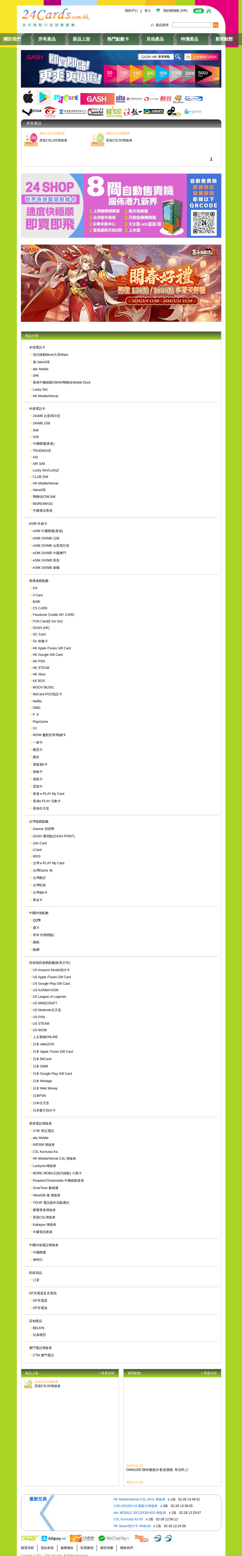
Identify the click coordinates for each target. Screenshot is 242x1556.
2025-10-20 (134, 1481)
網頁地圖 (106, 1544)
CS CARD (40, 605)
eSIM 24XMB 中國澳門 (49, 549)
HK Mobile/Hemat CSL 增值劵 (54, 1155)
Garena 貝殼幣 (43, 825)
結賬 (198, 11)
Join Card (40, 840)
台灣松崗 (39, 882)
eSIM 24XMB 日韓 (46, 535)
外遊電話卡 (37, 405)
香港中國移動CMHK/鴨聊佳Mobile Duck (62, 379)
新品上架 (91, 37)
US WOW (40, 1027)
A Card (38, 592)
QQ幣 (37, 917)
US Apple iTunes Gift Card (52, 973)
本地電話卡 (37, 344)
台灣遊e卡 (40, 889)
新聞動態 (204, 37)
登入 (147, 11)
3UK (36, 433)
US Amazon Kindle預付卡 (51, 966)
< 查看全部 (106, 1369)
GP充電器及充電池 (42, 1290)
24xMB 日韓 (42, 420)
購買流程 (27, 1544)
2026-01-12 (134, 1464)
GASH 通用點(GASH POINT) (54, 833)
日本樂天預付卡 (44, 1107)
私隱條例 (86, 1544)
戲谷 (36, 753)
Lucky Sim (40, 386)
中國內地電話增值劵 (43, 1241)
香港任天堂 (41, 805)
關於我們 (37, 37)
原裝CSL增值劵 (44, 1214)
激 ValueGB (41, 358)
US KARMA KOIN (46, 987)
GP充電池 (40, 1304)
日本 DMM (40, 1063)
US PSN (39, 1013)
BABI (36, 598)
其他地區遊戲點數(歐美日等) (49, 959)
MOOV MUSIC (43, 684)
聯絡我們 (126, 1544)
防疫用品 (35, 1269)
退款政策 (47, 1544)
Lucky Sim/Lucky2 (46, 467)
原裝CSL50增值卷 (47, 1378)
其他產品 (150, 37)
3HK (36, 372)
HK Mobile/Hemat (45, 392)
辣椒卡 (38, 768)
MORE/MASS (43, 500)
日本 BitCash (42, 1055)
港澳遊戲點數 (39, 577)
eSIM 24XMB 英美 (46, 557)
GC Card (39, 631)
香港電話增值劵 (40, 1120)
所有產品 (64, 37)
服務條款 (67, 1544)
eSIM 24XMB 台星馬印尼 (51, 542)
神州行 (38, 1256)
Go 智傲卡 (40, 638)
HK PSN (39, 658)
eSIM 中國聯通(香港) (48, 527)
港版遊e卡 (40, 761)
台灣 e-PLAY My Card (48, 860)
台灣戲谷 (39, 874)
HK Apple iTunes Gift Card (52, 645)
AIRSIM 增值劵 (44, 1141)
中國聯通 (39, 1249)
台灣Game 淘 (42, 867)
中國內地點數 (39, 909)
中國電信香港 (42, 507)
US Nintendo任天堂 (47, 1006)
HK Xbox (39, 671)
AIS (35, 454)
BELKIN (39, 1324)
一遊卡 (38, 739)
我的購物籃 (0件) (175, 11)
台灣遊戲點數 (39, 818)
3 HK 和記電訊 (43, 1127)
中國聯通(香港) (44, 440)
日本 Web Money (45, 1085)
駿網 (36, 946)
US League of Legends (49, 993)
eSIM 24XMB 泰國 (46, 564)
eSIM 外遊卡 (38, 520)
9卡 (35, 584)
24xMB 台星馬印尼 (46, 412)
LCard (37, 846)
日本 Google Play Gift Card (52, 1070)
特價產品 (177, 37)
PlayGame (40, 718)
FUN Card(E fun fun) (48, 618)
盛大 (36, 924)
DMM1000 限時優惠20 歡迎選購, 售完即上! (157, 1468)
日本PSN (39, 1092)
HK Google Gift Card (48, 651)
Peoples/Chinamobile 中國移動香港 (58, 1177)
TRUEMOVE (42, 447)
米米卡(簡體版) (44, 931)
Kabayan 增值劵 (44, 1221)
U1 (35, 725)
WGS (37, 853)
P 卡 (36, 711)
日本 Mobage (42, 1077)
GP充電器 (40, 1297)
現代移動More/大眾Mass (50, 351)
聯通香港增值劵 (44, 1206)
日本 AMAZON (43, 1041)
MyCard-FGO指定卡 (47, 691)
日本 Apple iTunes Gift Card (53, 1048)
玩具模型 (39, 1331)
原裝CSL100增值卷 (53, 130)
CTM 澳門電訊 (43, 1352)
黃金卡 (38, 896)
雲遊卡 (38, 783)
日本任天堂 (41, 1099)
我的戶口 (131, 11)
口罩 (36, 1277)
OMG (37, 704)
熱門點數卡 (121, 37)
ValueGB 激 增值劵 (47, 1192)
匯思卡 (38, 746)
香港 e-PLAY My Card (48, 790)
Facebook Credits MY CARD (53, 611)
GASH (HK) (41, 624)
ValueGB (39, 486)
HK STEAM (41, 664)
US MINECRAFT (45, 1000)
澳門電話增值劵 (40, 1344)
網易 (36, 939)
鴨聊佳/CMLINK (44, 493)
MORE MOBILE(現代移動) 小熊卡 (57, 1170)
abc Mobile (41, 366)
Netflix (37, 698)
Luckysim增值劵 (44, 1162)
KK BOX (39, 677)
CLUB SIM (40, 473)
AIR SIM (39, 460)
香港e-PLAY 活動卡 (47, 797)
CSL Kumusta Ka (45, 1148)
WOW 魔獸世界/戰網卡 (49, 731)
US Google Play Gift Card (51, 980)
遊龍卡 (38, 775)
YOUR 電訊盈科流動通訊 (51, 1199)
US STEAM (41, 1020)
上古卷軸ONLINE (45, 1033)
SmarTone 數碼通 (45, 1184)
